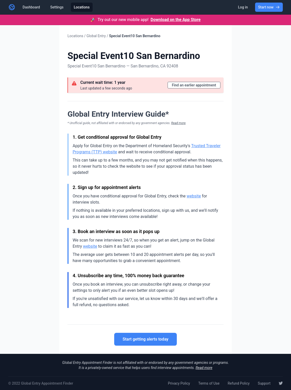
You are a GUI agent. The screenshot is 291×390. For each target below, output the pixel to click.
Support (264, 383)
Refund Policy (238, 383)
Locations (82, 7)
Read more (178, 123)
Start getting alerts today (146, 339)
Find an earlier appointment (194, 85)
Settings (57, 7)
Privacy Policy (179, 383)
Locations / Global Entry (86, 36)
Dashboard (31, 7)
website (194, 196)
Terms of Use (208, 383)
